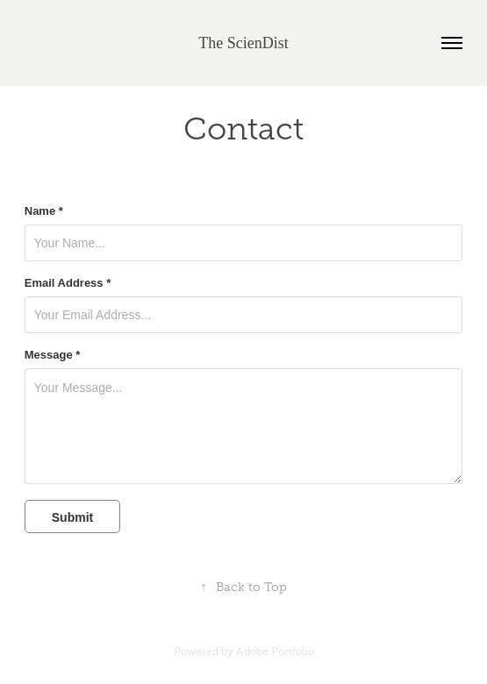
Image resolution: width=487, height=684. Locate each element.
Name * (44, 211)
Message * (53, 355)
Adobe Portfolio (275, 651)
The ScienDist (243, 43)
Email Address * (68, 283)
